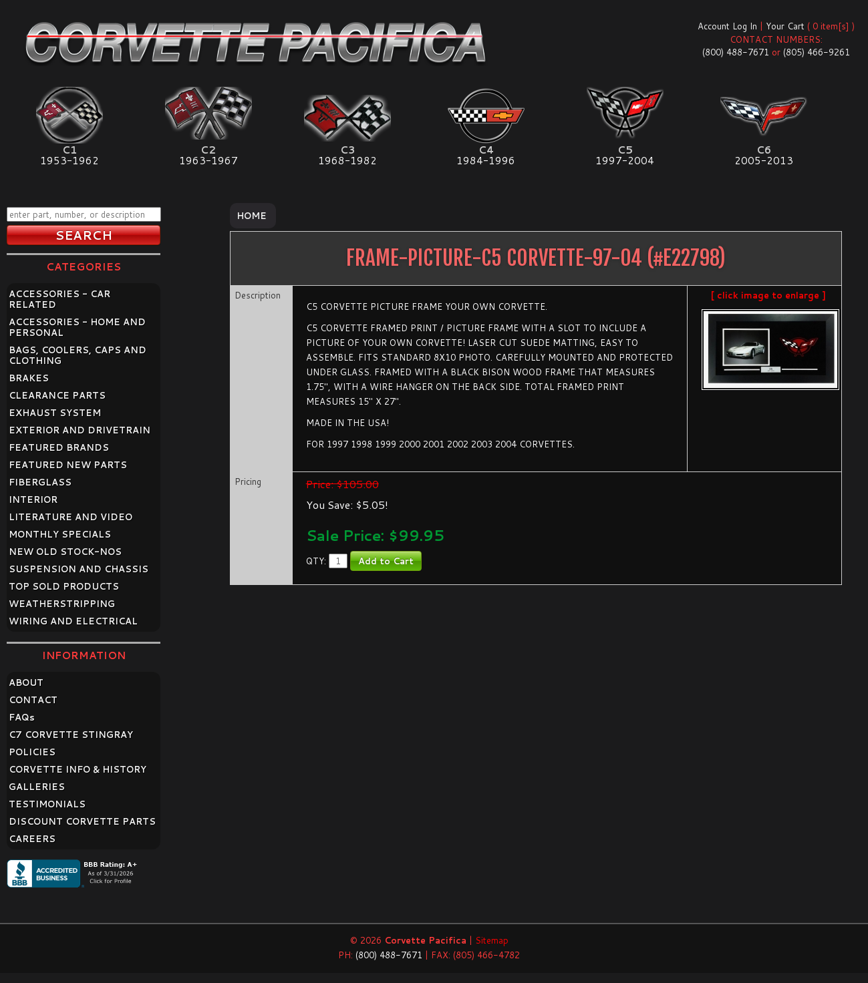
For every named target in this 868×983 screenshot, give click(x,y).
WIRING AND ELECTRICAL (73, 621)
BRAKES (29, 378)
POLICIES (32, 752)
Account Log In (727, 26)
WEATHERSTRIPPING (62, 604)
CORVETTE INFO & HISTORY (77, 769)
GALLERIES (37, 787)
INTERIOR (33, 500)
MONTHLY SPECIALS (60, 534)
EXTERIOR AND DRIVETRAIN (79, 430)
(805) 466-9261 (816, 52)
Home (252, 216)
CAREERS (32, 839)
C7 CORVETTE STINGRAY (71, 735)
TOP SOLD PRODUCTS (64, 586)
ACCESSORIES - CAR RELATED (59, 299)
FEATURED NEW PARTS (68, 465)
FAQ (22, 717)
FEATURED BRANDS (59, 447)
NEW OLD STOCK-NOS (65, 552)
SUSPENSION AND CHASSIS (78, 569)
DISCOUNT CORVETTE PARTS (82, 821)
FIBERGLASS (40, 482)
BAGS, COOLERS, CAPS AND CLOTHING (77, 355)
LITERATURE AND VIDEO (70, 517)
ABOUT (26, 682)
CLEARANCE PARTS (57, 395)
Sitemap (492, 940)
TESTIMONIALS (47, 804)
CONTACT (33, 700)
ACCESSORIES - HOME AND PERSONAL (77, 327)
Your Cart (785, 26)
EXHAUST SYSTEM (55, 413)
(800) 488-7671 (735, 52)
